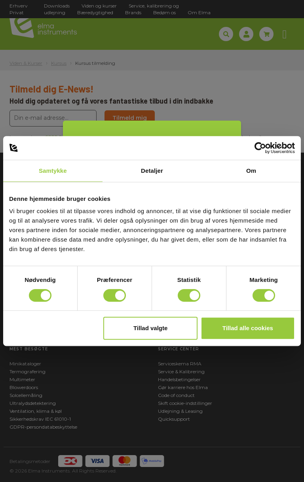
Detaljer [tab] (152, 170)
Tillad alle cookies (247, 328)
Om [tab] (251, 170)
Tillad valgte (150, 328)
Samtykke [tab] (53, 170)
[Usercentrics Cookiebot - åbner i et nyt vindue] (260, 148)
